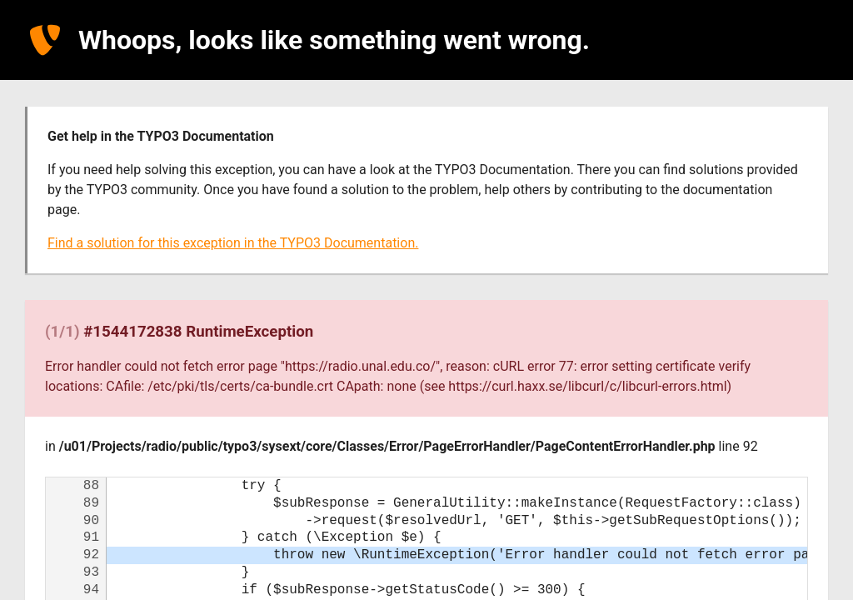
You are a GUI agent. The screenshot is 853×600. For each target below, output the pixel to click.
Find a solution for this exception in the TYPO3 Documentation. (232, 243)
